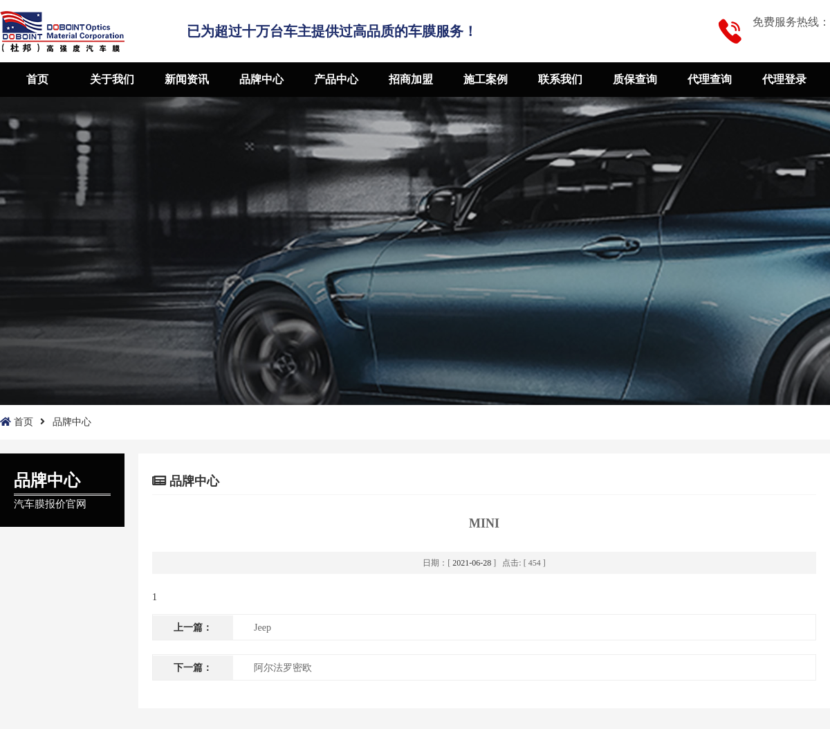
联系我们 (560, 79)
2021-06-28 (471, 563)
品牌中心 (261, 79)
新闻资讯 (187, 79)
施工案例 (485, 79)
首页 (37, 79)
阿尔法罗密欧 (283, 668)
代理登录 (784, 79)
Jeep (262, 627)
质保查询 (635, 79)
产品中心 (336, 79)
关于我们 (112, 79)
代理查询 (710, 79)
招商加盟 (411, 79)
